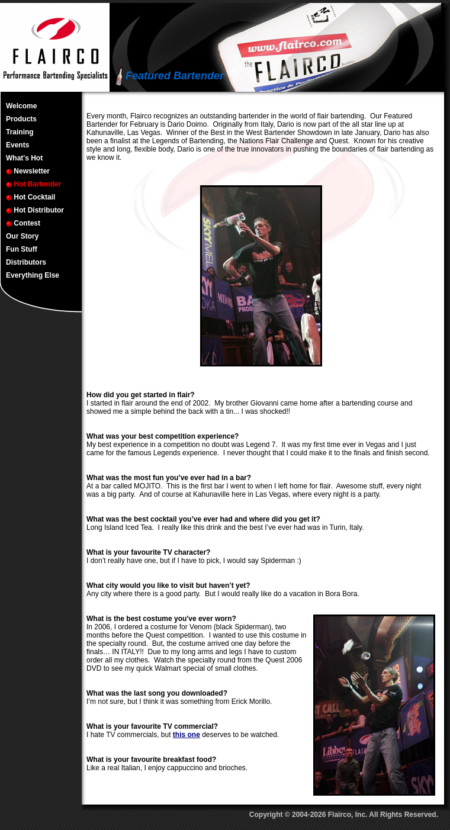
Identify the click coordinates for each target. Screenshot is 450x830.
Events (17, 145)
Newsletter (28, 171)
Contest (23, 223)
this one (186, 735)
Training (20, 132)
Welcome (21, 106)
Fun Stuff (21, 249)
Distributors (26, 262)
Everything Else (32, 275)
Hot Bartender (33, 184)
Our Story (22, 236)
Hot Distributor (35, 210)
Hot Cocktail (30, 197)
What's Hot (24, 158)
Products (21, 119)
